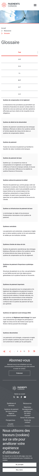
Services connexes (11, 411)
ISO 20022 (27, 413)
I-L (19, 73)
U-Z (19, 94)
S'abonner (19, 373)
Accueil (3, 28)
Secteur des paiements (27, 417)
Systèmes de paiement (11, 409)
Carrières (27, 426)
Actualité (10, 424)
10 (24, 351)
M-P (19, 80)
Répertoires (27, 407)
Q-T (19, 87)
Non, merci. (19, 470)
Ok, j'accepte (19, 464)
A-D (19, 59)
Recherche (10, 426)
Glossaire (27, 415)
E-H (19, 66)
